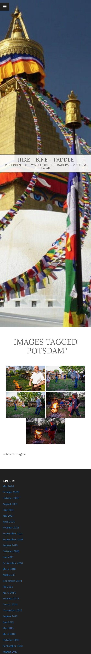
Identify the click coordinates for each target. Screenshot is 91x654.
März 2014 (9, 592)
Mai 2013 (8, 628)
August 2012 (10, 651)
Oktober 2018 (11, 551)
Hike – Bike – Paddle (45, 159)
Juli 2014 (8, 586)
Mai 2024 (8, 486)
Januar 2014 (10, 604)
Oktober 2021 (11, 498)
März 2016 (9, 569)
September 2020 (13, 533)
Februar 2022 (11, 492)
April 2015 (9, 574)
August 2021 (10, 503)
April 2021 (9, 521)
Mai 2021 (8, 515)
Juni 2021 (8, 509)
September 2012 (13, 645)
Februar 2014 (11, 598)
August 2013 (10, 616)
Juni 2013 (8, 622)
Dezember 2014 (12, 580)
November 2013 (12, 610)
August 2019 (10, 545)
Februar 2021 (11, 527)
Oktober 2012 (11, 639)
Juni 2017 (8, 557)
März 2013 (9, 634)
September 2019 (13, 539)
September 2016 (13, 563)
